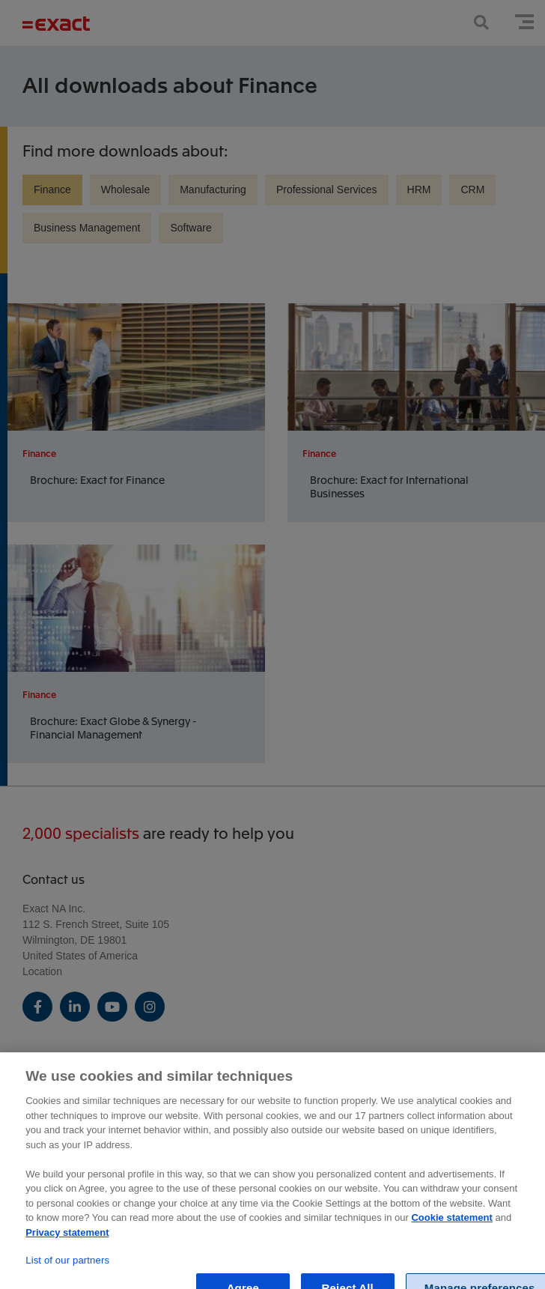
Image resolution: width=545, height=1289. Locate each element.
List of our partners (67, 1267)
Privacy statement (67, 1239)
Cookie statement (451, 1225)
